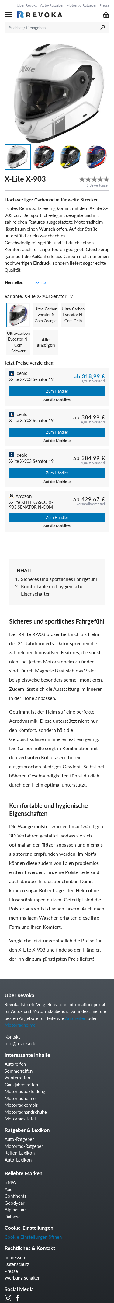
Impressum (15, 1257)
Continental (16, 1196)
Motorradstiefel (20, 1118)
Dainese (13, 1216)
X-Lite (40, 282)
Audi (9, 1189)
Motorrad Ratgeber (81, 5)
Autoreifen (75, 1018)
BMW (11, 1182)
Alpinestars (16, 1209)
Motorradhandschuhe (26, 1112)
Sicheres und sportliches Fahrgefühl (59, 579)
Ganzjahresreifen (21, 1084)
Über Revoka (27, 5)
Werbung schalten (22, 1277)
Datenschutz (17, 1264)
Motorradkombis (21, 1105)
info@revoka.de (20, 1043)
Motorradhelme (20, 1025)
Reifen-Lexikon (20, 1152)
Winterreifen (17, 1077)
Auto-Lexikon (18, 1159)
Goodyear (14, 1203)
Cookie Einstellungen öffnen (33, 1237)
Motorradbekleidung (25, 1091)
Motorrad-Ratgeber (24, 1146)
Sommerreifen (19, 1071)
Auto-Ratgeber (52, 5)
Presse (104, 5)
